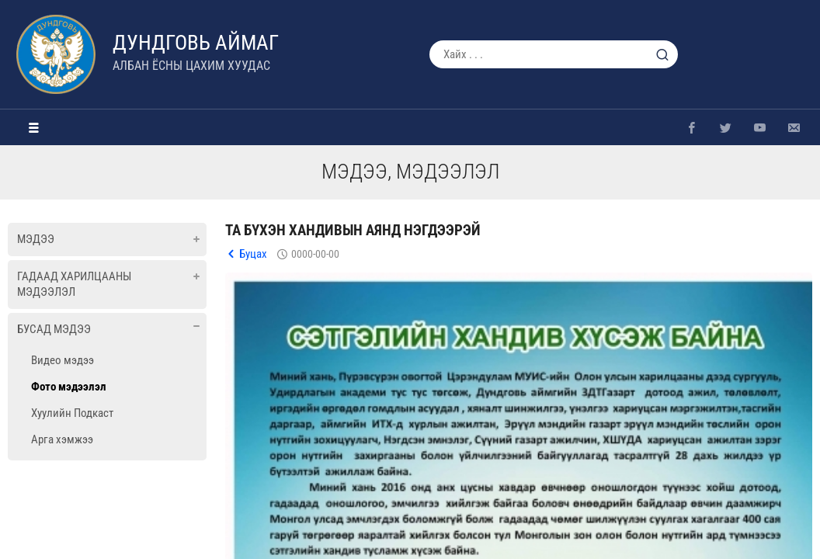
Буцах (253, 254)
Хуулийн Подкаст (72, 413)
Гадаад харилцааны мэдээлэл (74, 284)
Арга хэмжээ (62, 439)
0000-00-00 (315, 254)
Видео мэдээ (62, 360)
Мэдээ (35, 239)
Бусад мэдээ (54, 329)
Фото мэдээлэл (68, 387)
